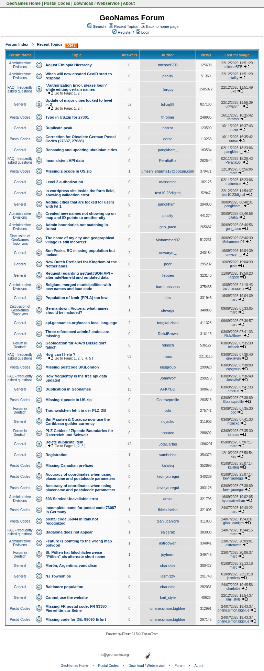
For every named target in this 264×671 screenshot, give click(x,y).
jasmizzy (168, 576)
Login (143, 32)
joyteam (168, 554)
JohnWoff (168, 378)
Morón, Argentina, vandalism (71, 565)
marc (233, 173)
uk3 (233, 91)
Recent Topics (126, 26)
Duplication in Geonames (68, 389)
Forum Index (17, 44)
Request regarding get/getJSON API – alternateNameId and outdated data (79, 275)
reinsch (168, 345)
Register (122, 32)
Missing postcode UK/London (72, 367)
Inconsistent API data (64, 160)
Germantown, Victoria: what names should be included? (76, 310)
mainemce (168, 182)
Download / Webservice (97, 3)
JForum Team (149, 634)
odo (168, 410)
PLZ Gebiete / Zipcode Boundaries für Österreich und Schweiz (79, 433)
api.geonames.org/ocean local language (81, 323)
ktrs (168, 298)
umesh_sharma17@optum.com (167, 171)
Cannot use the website (66, 597)
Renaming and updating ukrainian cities (81, 150)
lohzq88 (168, 104)
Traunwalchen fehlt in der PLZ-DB (75, 410)
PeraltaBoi (168, 160)
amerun (233, 391)
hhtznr (168, 128)
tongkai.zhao (167, 323)
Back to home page (162, 26)
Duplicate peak (58, 128)
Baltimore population (64, 587)
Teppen (168, 275)
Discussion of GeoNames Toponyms (20, 239)
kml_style (168, 597)
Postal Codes (57, 3)
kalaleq (168, 465)
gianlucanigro (167, 521)
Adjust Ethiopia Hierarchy (68, 65)
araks (168, 499)
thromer (167, 117)
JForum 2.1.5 (129, 634)
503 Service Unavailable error (71, 499)
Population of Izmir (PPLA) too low (76, 298)
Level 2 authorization (64, 182)
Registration (56, 455)
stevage (168, 310)
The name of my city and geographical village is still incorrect (79, 240)
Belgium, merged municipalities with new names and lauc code (78, 287)
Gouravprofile (167, 400)
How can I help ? (60, 354)
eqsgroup (168, 367)
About (129, 3)
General (20, 104)
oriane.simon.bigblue (167, 608)
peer (168, 264)
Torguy (168, 89)
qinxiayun (233, 358)
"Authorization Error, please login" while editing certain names (76, 87)
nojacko (167, 421)
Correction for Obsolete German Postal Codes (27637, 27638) (80, 139)
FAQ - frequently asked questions (20, 89)
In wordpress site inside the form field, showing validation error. (79, 193)
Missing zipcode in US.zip (68, 171)
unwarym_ (233, 106)
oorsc (168, 139)
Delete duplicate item (64, 442)
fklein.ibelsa (167, 510)
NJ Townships (58, 576)
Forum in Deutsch (19, 345)
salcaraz (168, 532)
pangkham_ (168, 150)
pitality (168, 76)
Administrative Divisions (20, 65)
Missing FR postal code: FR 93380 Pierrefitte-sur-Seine (76, 608)
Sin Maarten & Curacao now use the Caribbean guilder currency (77, 421)
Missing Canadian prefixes (69, 465)
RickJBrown (168, 334)
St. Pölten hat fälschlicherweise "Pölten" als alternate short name (75, 554)
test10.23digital (167, 193)
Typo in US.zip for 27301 (67, 117)
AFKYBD (167, 389)
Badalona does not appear (69, 532)
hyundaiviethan (233, 501)
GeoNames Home (23, 3)
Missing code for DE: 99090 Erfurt (75, 619)
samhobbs (168, 455)
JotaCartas (168, 444)
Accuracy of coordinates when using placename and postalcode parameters (80, 476)
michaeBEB (167, 65)
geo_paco (168, 227)
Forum (180, 666)
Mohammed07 (168, 240)
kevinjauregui (168, 476)
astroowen (168, 543)
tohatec (168, 433)
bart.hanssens (168, 287)
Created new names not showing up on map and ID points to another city (80, 215)
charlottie (168, 565)
